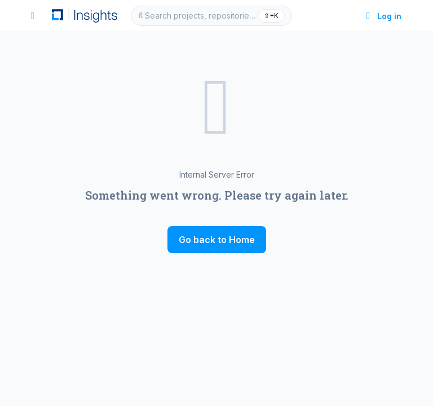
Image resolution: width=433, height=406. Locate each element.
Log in (382, 16)
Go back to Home (217, 239)
